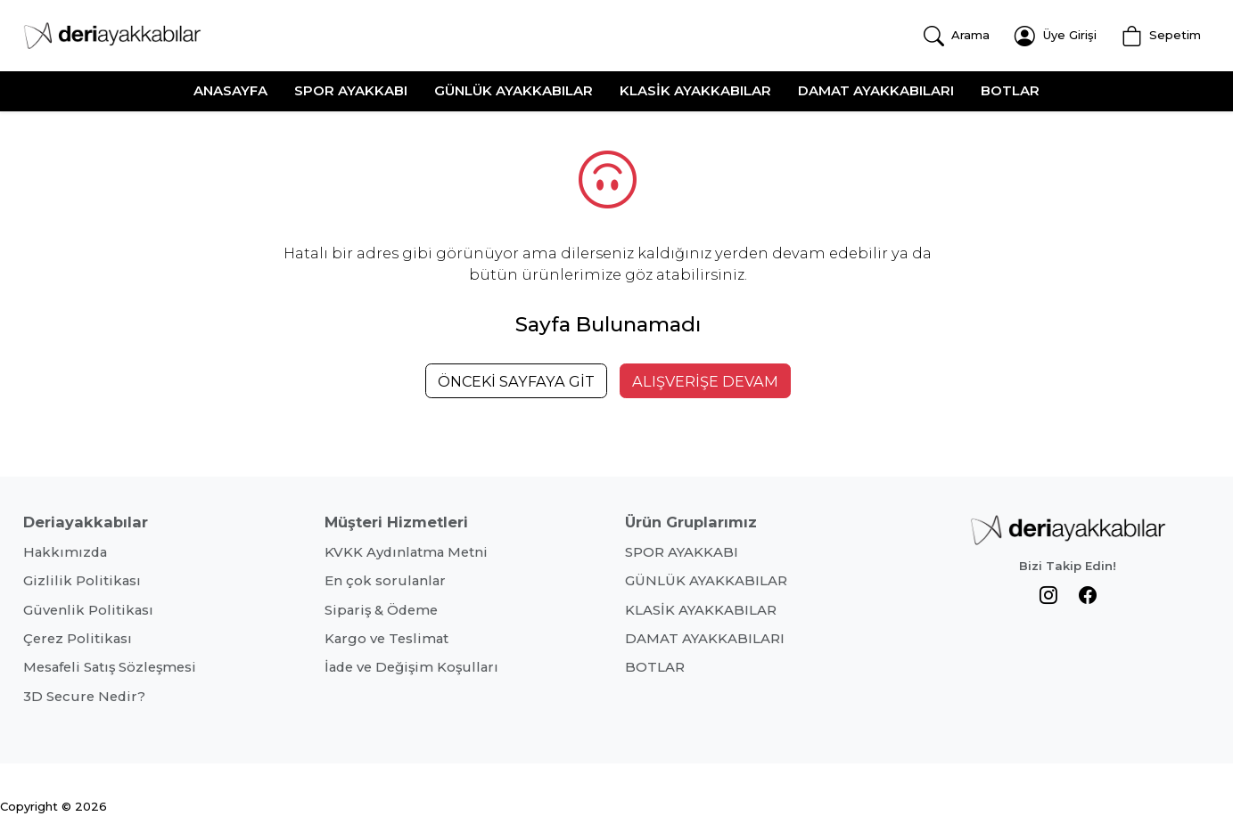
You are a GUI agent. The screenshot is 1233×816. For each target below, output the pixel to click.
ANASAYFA (230, 90)
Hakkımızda (65, 552)
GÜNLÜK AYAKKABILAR (513, 90)
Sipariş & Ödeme (381, 610)
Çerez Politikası (77, 639)
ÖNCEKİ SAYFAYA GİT (516, 381)
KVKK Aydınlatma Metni (406, 552)
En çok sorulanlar (385, 581)
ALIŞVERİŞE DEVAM (705, 381)
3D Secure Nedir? (84, 697)
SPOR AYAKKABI (350, 90)
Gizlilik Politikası (82, 581)
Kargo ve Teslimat (386, 639)
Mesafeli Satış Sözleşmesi (109, 667)
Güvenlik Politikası (88, 610)
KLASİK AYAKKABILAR (695, 90)
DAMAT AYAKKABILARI (876, 90)
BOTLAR (1010, 90)
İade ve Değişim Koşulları (411, 667)
